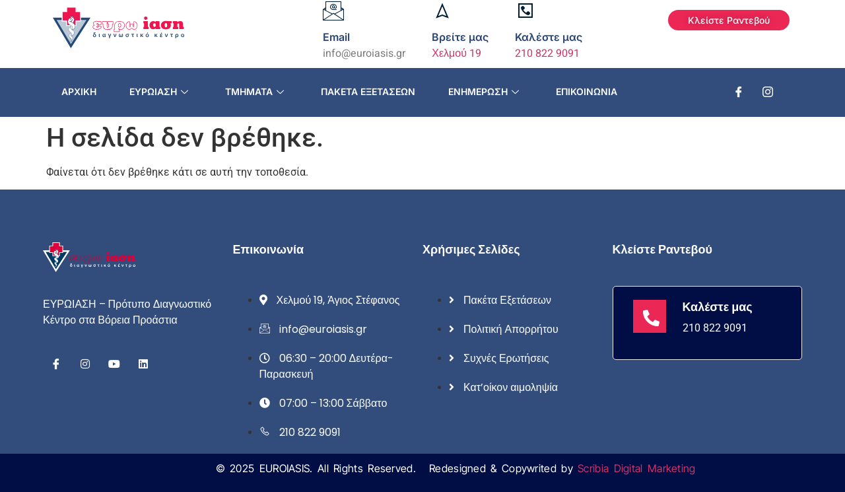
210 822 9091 (547, 53)
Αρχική (78, 91)
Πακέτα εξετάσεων (368, 91)
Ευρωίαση (158, 91)
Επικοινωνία (586, 91)
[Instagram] (768, 92)
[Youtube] (114, 364)
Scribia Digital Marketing (637, 468)
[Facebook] (739, 92)
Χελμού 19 (456, 53)
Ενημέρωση (483, 91)
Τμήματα (254, 91)
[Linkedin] (143, 364)
